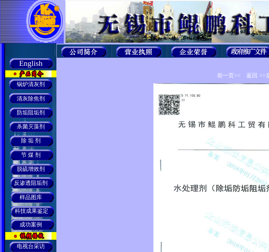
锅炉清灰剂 (31, 84)
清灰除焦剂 (31, 99)
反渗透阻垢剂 (31, 183)
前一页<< (228, 75)
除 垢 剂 (31, 141)
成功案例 (31, 224)
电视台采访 (31, 246)
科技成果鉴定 (30, 211)
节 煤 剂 (31, 155)
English (30, 63)
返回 (251, 75)
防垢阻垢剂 (31, 112)
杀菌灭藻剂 (31, 127)
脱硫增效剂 (31, 169)
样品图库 (31, 197)
